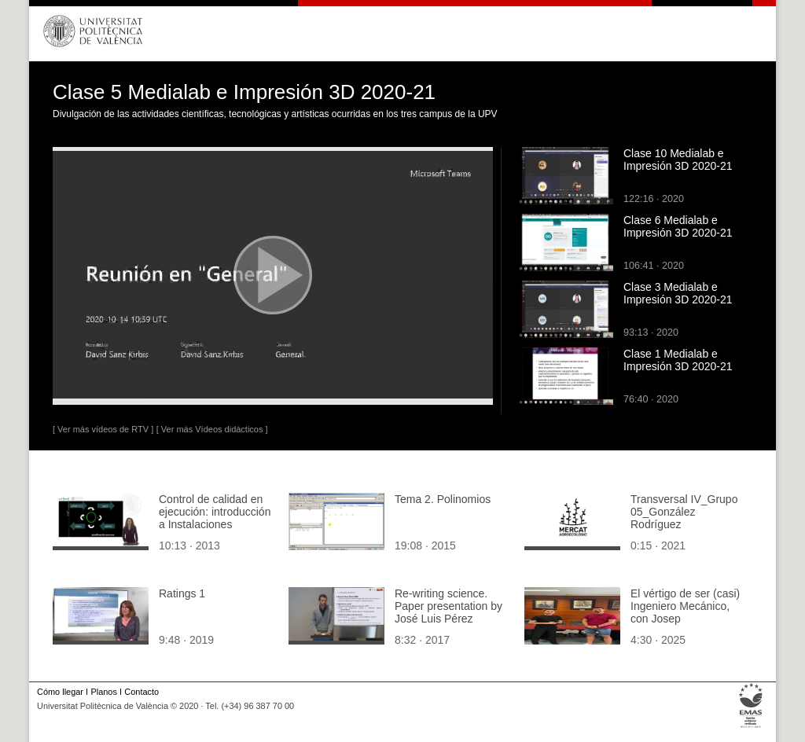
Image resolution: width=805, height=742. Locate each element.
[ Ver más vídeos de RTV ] (103, 429)
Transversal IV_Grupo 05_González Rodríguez (683, 512)
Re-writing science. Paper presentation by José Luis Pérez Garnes (448, 612)
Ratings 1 (182, 593)
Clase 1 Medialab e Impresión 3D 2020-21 (678, 360)
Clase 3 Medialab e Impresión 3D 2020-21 (678, 293)
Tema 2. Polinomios (443, 499)
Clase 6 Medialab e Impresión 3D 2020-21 (678, 226)
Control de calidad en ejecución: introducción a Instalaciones (214, 512)
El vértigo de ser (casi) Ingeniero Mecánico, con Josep (685, 606)
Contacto (141, 691)
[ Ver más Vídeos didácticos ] (212, 429)
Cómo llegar (60, 691)
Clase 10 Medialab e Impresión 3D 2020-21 (678, 159)
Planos (103, 691)
